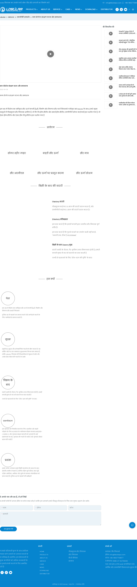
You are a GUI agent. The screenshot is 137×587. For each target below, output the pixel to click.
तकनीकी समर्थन (23, 17)
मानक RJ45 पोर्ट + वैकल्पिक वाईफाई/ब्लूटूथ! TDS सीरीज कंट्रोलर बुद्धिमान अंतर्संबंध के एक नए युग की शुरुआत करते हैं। (127, 41)
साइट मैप (71, 584)
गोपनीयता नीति (80, 584)
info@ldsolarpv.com (112, 3)
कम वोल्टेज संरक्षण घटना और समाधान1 (47, 17)
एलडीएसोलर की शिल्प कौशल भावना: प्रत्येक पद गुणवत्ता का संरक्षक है (127, 104)
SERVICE (11, 17)
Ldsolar (3, 17)
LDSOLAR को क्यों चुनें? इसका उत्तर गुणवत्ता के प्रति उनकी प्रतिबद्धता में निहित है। (127, 95)
